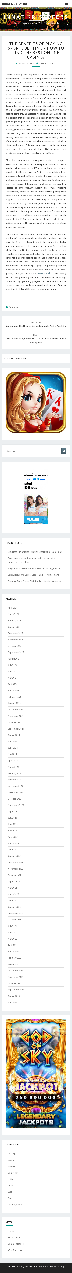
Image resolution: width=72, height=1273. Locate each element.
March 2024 (13, 766)
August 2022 (14, 881)
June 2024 (13, 747)
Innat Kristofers (14, 3)
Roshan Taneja (47, 63)
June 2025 (13, 671)
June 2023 (13, 824)
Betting (12, 1153)
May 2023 (12, 830)
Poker (11, 1185)
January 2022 (14, 906)
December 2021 (15, 913)
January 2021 (14, 964)
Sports (11, 1198)
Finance (11, 1166)
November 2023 (15, 792)
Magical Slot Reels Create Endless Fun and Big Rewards (34, 568)
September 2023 (16, 805)
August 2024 (14, 735)
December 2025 (15, 633)
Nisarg (61, 1266)
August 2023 (14, 811)
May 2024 (12, 754)
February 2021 (14, 957)
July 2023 (12, 817)
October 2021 (14, 919)
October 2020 (14, 983)
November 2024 (15, 715)
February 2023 (14, 849)
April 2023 (13, 836)
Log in (11, 1231)
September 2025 (16, 652)
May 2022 (12, 887)
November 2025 (15, 639)
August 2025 (14, 658)
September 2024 (16, 728)
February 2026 (14, 620)
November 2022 (15, 868)
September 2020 (16, 989)
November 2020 (15, 976)
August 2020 (14, 996)
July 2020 (12, 1002)
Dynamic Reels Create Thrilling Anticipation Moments (34, 581)
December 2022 (15, 862)
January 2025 (14, 703)
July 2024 (12, 741)
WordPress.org (15, 1250)
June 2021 (13, 932)
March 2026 (13, 614)
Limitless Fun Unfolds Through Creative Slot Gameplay (35, 551)
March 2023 (13, 843)
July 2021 (12, 925)
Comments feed (16, 1243)
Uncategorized (15, 1204)
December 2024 (15, 709)
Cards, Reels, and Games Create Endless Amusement (33, 574)
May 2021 (12, 938)
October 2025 (14, 645)
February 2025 (14, 696)
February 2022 (14, 900)
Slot (10, 1191)
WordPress (42, 1266)
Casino (11, 1159)
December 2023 (15, 785)
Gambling (14, 307)
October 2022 (14, 875)
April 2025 (13, 684)
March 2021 (13, 951)
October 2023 (14, 798)
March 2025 (13, 690)
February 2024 (14, 773)
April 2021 (13, 945)
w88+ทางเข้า (44, 273)
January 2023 (14, 855)
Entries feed (14, 1237)
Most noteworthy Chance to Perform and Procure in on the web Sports (36, 339)
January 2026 (14, 626)
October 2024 (14, 722)
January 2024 (14, 779)
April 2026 (13, 607)
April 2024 (13, 760)
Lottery (11, 1179)
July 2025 (12, 665)
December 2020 (15, 970)
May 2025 (12, 677)
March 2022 (13, 894)
